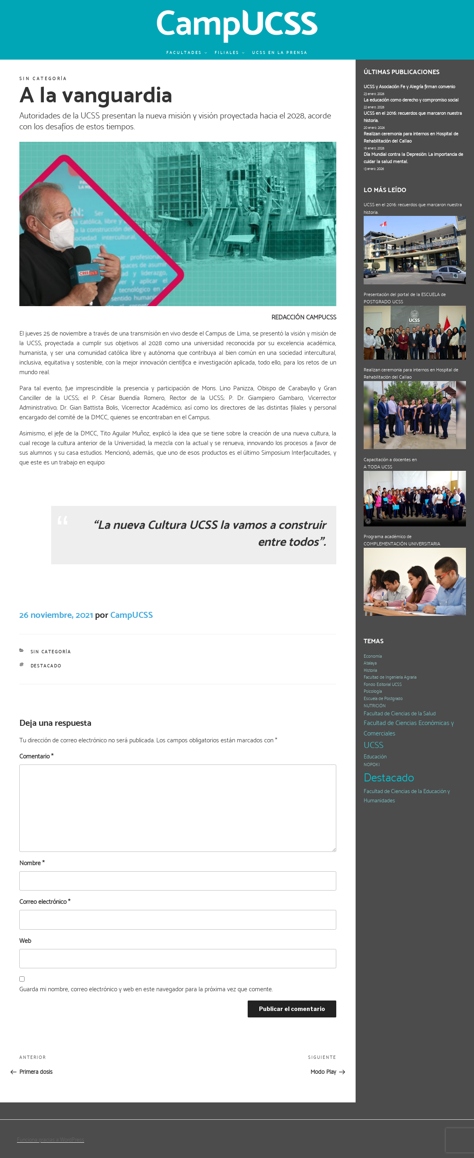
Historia (370, 670)
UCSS (373, 745)
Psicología (373, 691)
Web (25, 941)
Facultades (187, 52)
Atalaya (370, 663)
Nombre (31, 863)
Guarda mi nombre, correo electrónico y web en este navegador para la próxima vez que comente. (146, 989)
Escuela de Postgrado (383, 698)
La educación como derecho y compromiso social (411, 100)
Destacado (46, 666)
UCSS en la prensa (280, 52)
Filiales (230, 52)
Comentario (36, 756)
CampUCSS (131, 614)
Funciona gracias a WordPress (50, 1139)
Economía (373, 656)
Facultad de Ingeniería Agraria (390, 677)
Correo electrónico (44, 901)
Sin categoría (43, 78)
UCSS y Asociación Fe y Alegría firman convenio (409, 86)
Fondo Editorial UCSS (383, 684)
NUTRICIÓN (375, 705)
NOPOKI (372, 764)
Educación (375, 756)
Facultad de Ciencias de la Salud (400, 713)
